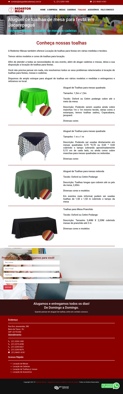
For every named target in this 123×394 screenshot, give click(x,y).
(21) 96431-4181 (98, 2)
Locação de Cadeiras (21, 366)
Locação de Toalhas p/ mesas (25, 369)
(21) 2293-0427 (16, 347)
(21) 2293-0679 (16, 350)
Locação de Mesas (20, 364)
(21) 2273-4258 (16, 344)
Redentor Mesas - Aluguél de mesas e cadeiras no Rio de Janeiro (57, 382)
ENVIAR (8, 287)
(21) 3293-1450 (61, 2)
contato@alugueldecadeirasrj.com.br (24, 2)
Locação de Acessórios (22, 372)
